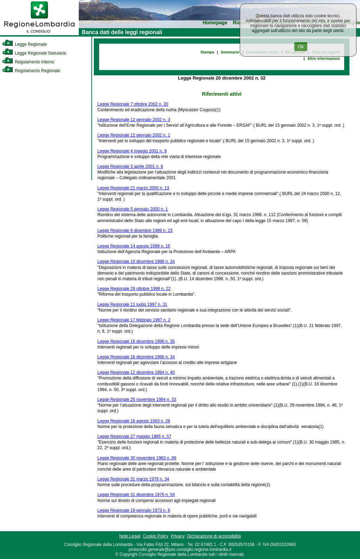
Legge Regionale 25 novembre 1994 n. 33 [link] (136, 399)
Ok (301, 46)
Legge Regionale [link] (24, 44)
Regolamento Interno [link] (28, 61)
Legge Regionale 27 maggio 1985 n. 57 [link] (134, 436)
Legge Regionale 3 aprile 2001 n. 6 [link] (130, 166)
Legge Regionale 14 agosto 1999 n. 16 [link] (133, 246)
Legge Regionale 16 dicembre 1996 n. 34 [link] (136, 356)
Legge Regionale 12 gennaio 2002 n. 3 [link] (133, 119)
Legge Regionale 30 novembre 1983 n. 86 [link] (136, 458)
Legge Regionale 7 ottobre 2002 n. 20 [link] (132, 104)
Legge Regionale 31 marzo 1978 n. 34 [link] (133, 479)
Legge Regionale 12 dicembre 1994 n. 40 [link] (136, 372)
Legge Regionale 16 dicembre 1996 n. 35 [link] (136, 341)
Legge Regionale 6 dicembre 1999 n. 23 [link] (135, 230)
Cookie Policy (155, 536)
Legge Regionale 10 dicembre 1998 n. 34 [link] (136, 261)
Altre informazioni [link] (323, 58)
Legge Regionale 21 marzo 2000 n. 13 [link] (133, 188)
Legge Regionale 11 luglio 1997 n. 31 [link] (132, 304)
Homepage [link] (214, 22)
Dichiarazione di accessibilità (214, 536)
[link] (39, 33)
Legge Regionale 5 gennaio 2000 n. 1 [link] (132, 209)
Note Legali (130, 536)
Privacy (178, 536)
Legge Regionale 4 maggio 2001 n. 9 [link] (132, 151)
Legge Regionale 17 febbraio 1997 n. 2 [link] (134, 320)
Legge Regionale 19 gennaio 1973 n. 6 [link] (133, 510)
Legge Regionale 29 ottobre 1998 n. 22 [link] (134, 288)
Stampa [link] (207, 52)
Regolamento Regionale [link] (31, 70)
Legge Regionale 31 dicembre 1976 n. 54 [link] (136, 494)
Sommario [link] (230, 52)
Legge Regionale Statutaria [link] (34, 53)
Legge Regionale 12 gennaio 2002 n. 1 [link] (133, 135)
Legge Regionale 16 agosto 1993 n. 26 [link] (133, 421)
